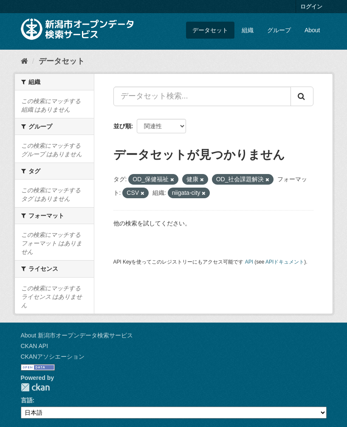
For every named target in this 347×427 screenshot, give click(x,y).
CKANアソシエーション (53, 356)
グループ (279, 30)
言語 (27, 400)
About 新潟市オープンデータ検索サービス (77, 335)
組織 (248, 30)
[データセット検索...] (202, 96)
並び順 (122, 126)
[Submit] (302, 96)
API (249, 262)
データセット (210, 30)
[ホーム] (24, 61)
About (312, 30)
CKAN (35, 387)
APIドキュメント (284, 262)
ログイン (311, 6)
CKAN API (34, 346)
